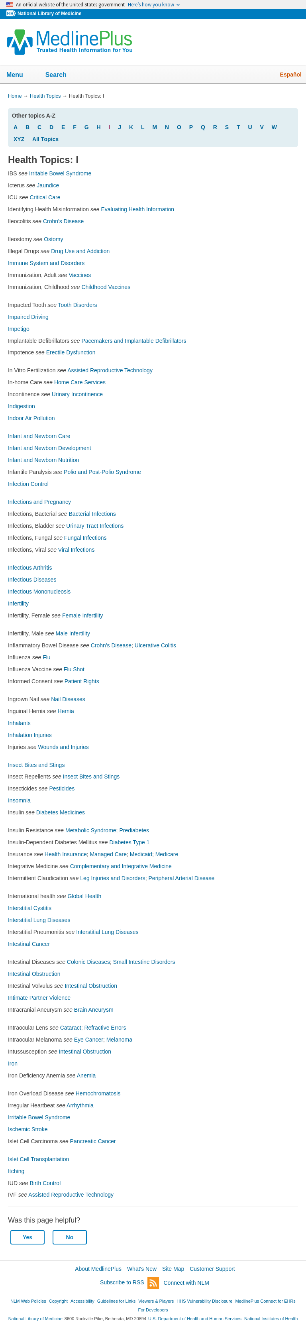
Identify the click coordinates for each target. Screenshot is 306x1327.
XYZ (19, 139)
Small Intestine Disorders (144, 962)
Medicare (166, 854)
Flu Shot (74, 669)
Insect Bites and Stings (36, 765)
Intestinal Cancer (29, 944)
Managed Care (108, 854)
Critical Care (44, 197)
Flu (46, 657)
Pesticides (62, 788)
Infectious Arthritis (30, 567)
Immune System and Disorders (46, 263)
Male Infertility (73, 633)
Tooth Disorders (77, 305)
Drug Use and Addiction (80, 251)
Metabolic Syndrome (90, 830)
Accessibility (82, 1301)
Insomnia (19, 800)
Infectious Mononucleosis (39, 591)
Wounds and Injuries (63, 747)
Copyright (58, 1301)
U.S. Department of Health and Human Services (194, 1318)
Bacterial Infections (92, 514)
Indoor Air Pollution (31, 418)
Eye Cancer (88, 1039)
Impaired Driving (28, 317)
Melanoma (119, 1039)
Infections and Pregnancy (39, 502)
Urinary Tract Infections (95, 526)
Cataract (70, 1027)
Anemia (86, 1075)
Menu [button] (19, 75)
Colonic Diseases (88, 962)
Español (291, 74)
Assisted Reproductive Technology (110, 370)
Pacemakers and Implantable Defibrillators (133, 341)
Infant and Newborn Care (39, 436)
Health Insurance (66, 854)
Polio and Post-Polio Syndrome (102, 472)
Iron (13, 1063)
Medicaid (141, 854)
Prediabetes (134, 830)
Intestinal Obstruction (34, 974)
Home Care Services (80, 382)
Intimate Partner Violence (39, 998)
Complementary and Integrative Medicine (121, 866)
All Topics (45, 139)
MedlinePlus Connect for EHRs (265, 1301)
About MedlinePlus (98, 1269)
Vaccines (80, 275)
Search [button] (61, 75)
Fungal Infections (85, 538)
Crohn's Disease (63, 221)
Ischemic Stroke (28, 1129)
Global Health (84, 896)
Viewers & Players (156, 1301)
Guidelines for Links (116, 1301)
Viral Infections (76, 550)
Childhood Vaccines (105, 287)
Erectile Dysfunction (71, 352)
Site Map (173, 1269)
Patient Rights (82, 681)
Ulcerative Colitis (155, 645)
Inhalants (19, 723)
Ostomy (53, 239)
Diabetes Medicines (60, 812)
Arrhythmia (80, 1105)
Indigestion (21, 406)
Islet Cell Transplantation (38, 1159)
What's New (142, 1269)
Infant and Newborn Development (49, 448)
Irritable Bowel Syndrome (60, 173)
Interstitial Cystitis (29, 908)
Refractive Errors (105, 1027)
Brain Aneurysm (94, 1010)
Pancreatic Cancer (93, 1141)
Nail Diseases (68, 699)
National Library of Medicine (49, 13)
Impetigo (18, 329)
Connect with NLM (186, 1283)
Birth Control (45, 1183)
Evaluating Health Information (137, 209)
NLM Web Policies (28, 1301)
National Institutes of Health (271, 1318)
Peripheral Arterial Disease (182, 878)
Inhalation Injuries (30, 735)
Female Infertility (82, 615)
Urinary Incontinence (77, 394)
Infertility (18, 603)
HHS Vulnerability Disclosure (204, 1301)
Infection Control (28, 484)
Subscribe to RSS (129, 1283)
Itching (16, 1171)
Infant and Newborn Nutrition (43, 460)
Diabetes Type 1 (129, 842)
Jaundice (48, 185)
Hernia (66, 711)
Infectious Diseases (32, 579)
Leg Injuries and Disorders (112, 878)
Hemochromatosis (98, 1093)
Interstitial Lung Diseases (39, 920)
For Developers (153, 1309)
